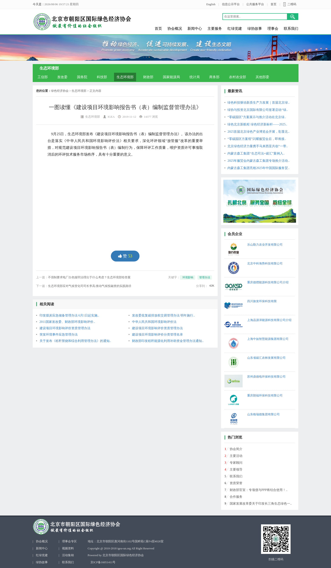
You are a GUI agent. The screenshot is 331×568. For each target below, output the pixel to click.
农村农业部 (237, 77)
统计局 (194, 77)
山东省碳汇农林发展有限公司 (266, 357)
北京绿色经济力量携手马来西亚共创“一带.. (257, 146)
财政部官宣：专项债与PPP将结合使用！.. (258, 490)
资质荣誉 (236, 483)
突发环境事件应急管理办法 (59, 334)
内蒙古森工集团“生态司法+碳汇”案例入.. (255, 153)
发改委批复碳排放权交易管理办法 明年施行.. (163, 315)
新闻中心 (194, 28)
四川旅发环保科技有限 (262, 301)
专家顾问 (236, 462)
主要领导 (236, 469)
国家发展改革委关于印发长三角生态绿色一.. (261, 503)
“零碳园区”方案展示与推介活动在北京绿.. (256, 117)
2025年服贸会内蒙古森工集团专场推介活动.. (258, 160)
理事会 (272, 28)
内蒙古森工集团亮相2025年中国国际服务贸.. (258, 168)
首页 (273, 4)
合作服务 (236, 496)
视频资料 (68, 548)
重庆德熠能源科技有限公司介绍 (268, 282)
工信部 (42, 77)
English (210, 4)
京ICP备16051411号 (103, 562)
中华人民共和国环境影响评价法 (154, 322)
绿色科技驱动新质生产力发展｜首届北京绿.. (258, 102)
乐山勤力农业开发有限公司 (265, 244)
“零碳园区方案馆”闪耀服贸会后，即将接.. (256, 139)
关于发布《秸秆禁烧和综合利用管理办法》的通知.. (75, 341)
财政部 (148, 77)
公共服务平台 (255, 4)
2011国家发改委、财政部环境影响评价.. (67, 322)
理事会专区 (69, 541)
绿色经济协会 (60, 90)
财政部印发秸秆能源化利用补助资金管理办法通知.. (168, 341)
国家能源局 (171, 77)
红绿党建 (234, 28)
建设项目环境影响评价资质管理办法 (65, 328)
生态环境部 (125, 77)
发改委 (62, 77)
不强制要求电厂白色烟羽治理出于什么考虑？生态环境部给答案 (89, 277)
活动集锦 (68, 555)
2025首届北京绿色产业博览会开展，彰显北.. (258, 131)
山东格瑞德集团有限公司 (263, 414)
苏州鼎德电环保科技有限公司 (266, 376)
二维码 (291, 4)
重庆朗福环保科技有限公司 (265, 395)
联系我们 (291, 28)
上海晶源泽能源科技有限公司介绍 (269, 320)
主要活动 (236, 456)
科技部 (102, 77)
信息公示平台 (231, 4)
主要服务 (214, 28)
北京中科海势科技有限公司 (265, 263)
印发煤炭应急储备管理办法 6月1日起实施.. (69, 315)
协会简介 (236, 449)
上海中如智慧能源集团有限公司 (268, 339)
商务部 (214, 77)
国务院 (82, 77)
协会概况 (174, 28)
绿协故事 (254, 28)
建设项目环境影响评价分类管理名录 (157, 334)
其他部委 (262, 77)
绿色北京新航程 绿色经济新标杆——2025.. (257, 124)
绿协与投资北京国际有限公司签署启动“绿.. (257, 110)
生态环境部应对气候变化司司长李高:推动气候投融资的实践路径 (90, 286)
